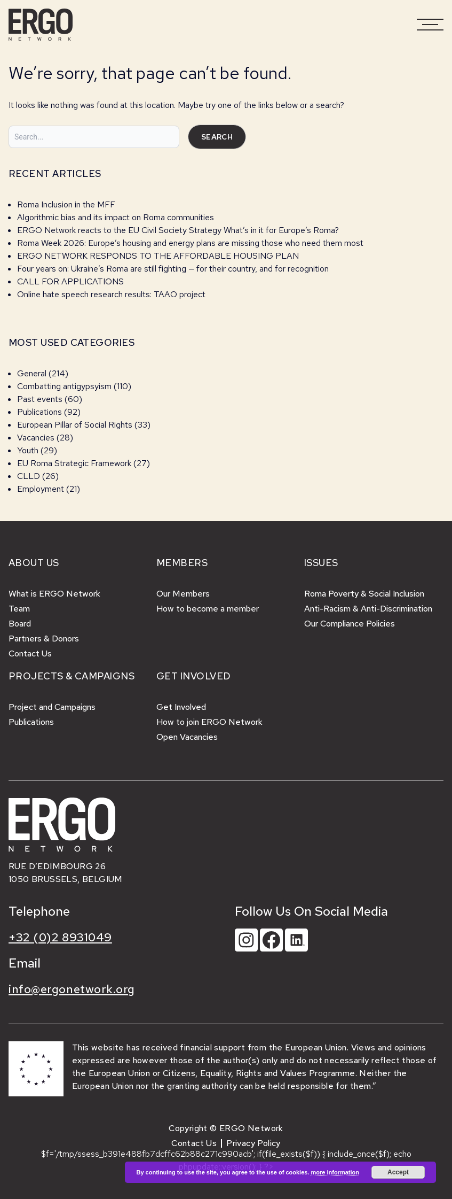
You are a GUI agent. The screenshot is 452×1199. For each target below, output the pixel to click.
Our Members (183, 593)
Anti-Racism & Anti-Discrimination (368, 608)
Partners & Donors (44, 638)
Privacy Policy (253, 1143)
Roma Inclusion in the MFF (66, 204)
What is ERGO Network (54, 593)
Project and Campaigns (52, 707)
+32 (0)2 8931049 (60, 937)
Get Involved (181, 707)
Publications (39, 411)
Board (20, 623)
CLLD (28, 476)
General (31, 373)
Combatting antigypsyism (64, 386)
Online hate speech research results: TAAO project (111, 294)
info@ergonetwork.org (72, 989)
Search (217, 137)
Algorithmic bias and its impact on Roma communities (115, 217)
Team (19, 608)
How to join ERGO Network (209, 722)
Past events (39, 399)
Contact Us (30, 653)
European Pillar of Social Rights (74, 424)
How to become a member (207, 608)
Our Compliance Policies (349, 623)
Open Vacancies (187, 736)
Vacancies (35, 437)
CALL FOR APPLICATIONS (71, 281)
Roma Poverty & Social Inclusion (364, 593)
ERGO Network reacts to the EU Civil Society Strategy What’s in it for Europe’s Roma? (178, 230)
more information (335, 1172)
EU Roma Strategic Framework (74, 463)
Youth (27, 450)
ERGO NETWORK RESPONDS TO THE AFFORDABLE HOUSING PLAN (158, 255)
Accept (398, 1172)
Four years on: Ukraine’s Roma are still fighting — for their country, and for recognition (173, 268)
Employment (40, 488)
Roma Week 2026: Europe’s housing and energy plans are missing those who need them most (190, 243)
